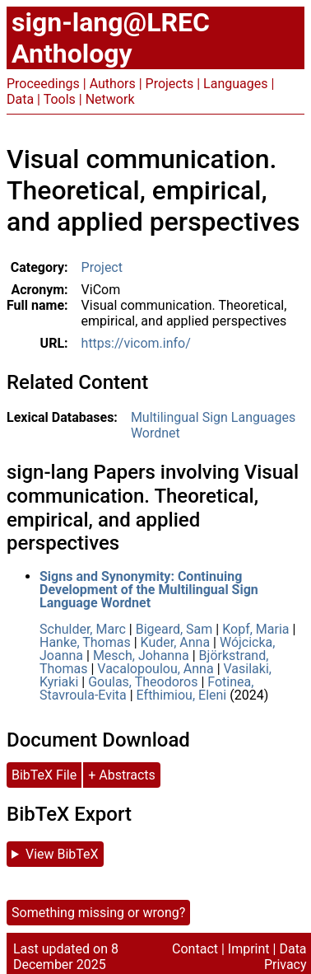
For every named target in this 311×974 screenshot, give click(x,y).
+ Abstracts (122, 775)
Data (20, 99)
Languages (235, 83)
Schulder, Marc (82, 629)
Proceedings (43, 83)
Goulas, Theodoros (142, 682)
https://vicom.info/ (136, 343)
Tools (60, 99)
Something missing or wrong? (98, 912)
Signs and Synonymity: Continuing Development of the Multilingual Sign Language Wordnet (148, 590)
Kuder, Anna (176, 642)
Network (110, 99)
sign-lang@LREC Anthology (111, 38)
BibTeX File (44, 775)
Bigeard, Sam (174, 629)
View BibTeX (62, 854)
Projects (170, 83)
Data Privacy (285, 956)
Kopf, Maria (255, 629)
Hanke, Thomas (85, 642)
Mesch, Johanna (141, 655)
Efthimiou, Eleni (182, 695)
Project (102, 267)
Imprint (249, 949)
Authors (113, 83)
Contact (195, 949)
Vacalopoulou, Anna (155, 669)
